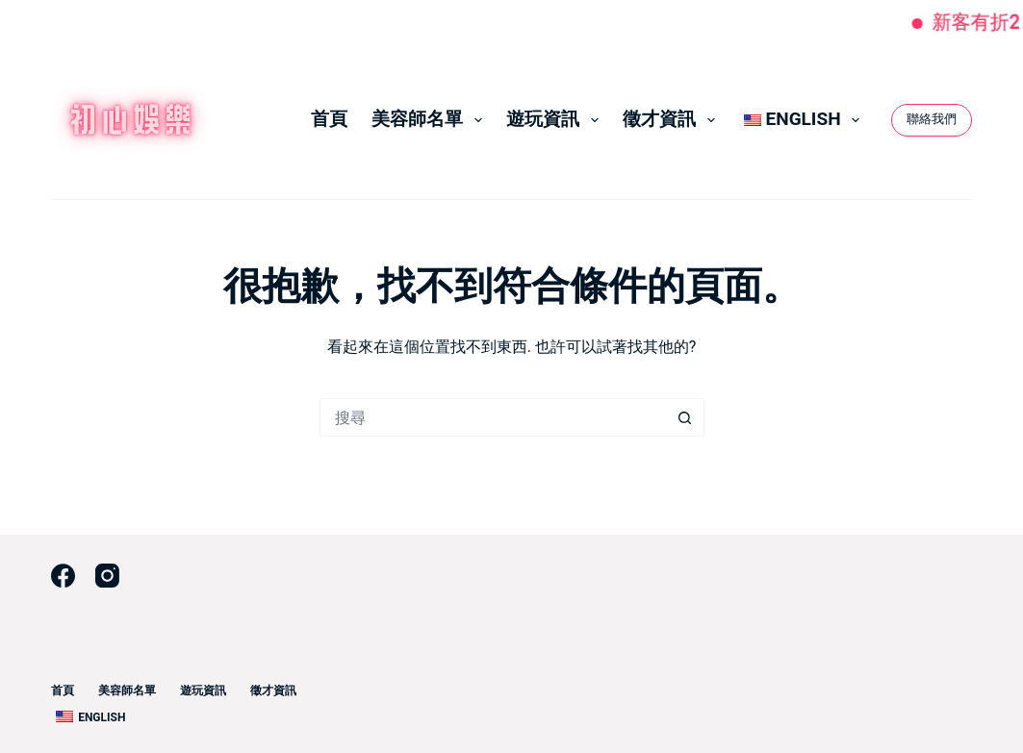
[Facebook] (63, 576)
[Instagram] (107, 576)
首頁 (329, 119)
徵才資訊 (673, 119)
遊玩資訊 (556, 119)
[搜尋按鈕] (685, 417)
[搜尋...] (493, 417)
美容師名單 (430, 119)
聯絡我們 (932, 119)
